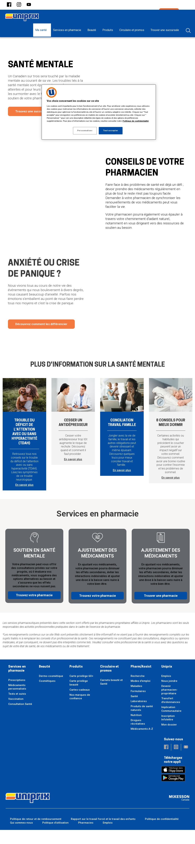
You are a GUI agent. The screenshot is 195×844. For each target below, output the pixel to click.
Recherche (138, 690)
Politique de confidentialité (162, 833)
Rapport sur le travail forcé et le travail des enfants (103, 833)
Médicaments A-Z (142, 743)
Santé (134, 710)
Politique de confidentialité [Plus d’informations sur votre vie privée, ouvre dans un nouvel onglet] (136, 121)
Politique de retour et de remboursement (35, 833)
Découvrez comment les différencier (41, 338)
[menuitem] (42, 30)
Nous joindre (169, 695)
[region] (98, 112)
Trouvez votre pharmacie (34, 609)
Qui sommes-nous (21, 836)
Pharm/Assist (141, 681)
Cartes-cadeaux (79, 703)
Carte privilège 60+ (81, 690)
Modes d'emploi (140, 695)
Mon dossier (169, 738)
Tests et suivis (17, 708)
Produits (76, 681)
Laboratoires (139, 715)
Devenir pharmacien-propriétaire (169, 704)
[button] (9, 4)
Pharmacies (85, 836)
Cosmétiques (47, 695)
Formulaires (138, 705)
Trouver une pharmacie (161, 609)
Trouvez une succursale (32, 125)
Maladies (136, 700)
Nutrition (136, 729)
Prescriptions (16, 694)
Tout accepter (110, 130)
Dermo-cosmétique (51, 690)
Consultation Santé (20, 718)
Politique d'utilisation (55, 836)
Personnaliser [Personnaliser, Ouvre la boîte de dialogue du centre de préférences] (84, 130)
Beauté (44, 681)
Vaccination (15, 713)
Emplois (166, 690)
